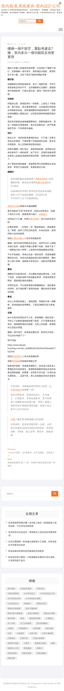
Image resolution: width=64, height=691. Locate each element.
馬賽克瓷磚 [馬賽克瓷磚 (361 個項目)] (26, 653)
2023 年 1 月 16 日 (17, 44)
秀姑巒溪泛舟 (18, 356)
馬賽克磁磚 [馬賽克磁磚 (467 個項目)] (41, 653)
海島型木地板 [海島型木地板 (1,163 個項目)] (13, 643)
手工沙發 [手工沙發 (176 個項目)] (11, 623)
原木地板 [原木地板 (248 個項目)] (11, 589)
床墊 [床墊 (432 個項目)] (22, 618)
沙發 (13, 419)
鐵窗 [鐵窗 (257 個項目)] (53, 643)
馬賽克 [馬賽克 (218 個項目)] (39, 648)
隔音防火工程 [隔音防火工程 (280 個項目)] (13, 648)
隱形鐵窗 (16, 361)
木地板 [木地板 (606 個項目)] (10, 628)
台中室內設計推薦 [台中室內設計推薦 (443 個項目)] (33, 598)
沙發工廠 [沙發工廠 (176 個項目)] (33, 633)
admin (17, 62)
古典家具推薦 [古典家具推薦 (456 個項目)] (25, 589)
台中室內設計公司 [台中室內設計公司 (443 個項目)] (47, 593)
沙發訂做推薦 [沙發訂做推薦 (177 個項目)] (38, 638)
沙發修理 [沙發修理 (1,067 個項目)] (20, 633)
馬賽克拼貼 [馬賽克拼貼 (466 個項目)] (12, 653)
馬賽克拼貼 (41, 179)
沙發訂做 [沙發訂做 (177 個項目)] (24, 638)
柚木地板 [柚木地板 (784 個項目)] (49, 628)
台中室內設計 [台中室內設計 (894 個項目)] (29, 593)
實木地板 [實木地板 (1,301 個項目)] (11, 618)
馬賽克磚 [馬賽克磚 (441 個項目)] (11, 658)
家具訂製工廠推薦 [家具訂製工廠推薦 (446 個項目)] (15, 613)
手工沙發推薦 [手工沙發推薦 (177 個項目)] (25, 623)
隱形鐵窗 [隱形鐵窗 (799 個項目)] (27, 648)
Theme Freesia (48, 683)
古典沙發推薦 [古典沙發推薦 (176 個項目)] (13, 593)
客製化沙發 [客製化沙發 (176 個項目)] (41, 603)
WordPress (32, 687)
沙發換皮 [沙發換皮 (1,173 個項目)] (11, 638)
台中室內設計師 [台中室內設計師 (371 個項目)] (14, 598)
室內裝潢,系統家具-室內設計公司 (30, 6)
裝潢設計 (26, 62)
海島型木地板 (14, 206)
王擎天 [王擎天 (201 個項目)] (26, 643)
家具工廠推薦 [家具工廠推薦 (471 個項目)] (31, 608)
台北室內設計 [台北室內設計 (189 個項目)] (13, 603)
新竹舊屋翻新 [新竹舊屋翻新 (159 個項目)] (42, 623)
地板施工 (43, 214)
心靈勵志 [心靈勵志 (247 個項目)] (49, 618)
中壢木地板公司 (19, 238)
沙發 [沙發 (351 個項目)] (9, 633)
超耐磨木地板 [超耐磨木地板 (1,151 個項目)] (40, 643)
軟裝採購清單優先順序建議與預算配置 (26, 551)
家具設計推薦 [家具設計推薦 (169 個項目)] (49, 613)
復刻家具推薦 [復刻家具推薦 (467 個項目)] (34, 618)
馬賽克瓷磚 (41, 182)
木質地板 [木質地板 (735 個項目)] (36, 628)
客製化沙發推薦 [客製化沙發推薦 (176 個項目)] (14, 608)
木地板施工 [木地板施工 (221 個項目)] (23, 628)
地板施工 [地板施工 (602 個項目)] (27, 603)
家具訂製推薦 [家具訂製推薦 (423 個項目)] (33, 613)
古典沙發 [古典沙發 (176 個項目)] (40, 589)
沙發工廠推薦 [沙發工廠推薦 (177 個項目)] (47, 633)
